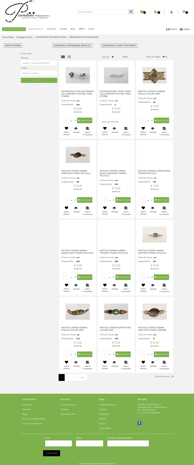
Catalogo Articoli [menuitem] (35, 29)
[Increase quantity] (75, 120)
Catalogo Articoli (24, 37)
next (83, 377)
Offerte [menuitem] (82, 29)
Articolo (24, 58)
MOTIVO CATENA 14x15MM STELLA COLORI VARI (151, 92)
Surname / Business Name (120, 438)
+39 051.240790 (148, 410)
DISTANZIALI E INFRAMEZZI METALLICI (72, 45)
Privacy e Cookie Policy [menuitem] (33, 419)
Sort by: (106, 57)
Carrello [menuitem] (103, 409)
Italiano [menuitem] (171, 29)
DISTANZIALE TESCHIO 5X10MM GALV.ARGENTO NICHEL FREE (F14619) (77, 93)
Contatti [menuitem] (63, 29)
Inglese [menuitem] (185, 29)
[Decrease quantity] (71, 120)
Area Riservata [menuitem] (68, 414)
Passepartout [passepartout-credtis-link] (108, 463)
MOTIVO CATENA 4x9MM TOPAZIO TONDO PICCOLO (114, 251)
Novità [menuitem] (91, 29)
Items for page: (153, 57)
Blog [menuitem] (73, 29)
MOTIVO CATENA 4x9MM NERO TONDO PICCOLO (154, 172)
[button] (131, 11)
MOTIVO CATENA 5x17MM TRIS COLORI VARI (115, 328)
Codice (24, 68)
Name (79, 438)
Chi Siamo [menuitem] (51, 29)
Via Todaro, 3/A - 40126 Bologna (152, 407)
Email (48, 438)
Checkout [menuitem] (104, 414)
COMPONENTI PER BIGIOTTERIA (50, 37)
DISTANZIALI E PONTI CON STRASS (119, 45)
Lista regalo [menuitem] (105, 428)
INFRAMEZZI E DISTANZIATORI (83, 37)
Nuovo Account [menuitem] (68, 404)
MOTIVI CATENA (13, 45)
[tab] (64, 57)
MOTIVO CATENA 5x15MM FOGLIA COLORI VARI (74, 328)
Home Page (7, 37)
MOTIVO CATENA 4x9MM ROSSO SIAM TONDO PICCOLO (77, 251)
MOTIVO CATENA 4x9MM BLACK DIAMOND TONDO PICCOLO (113, 173)
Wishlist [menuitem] (65, 409)
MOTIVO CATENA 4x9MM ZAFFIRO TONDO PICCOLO (152, 251)
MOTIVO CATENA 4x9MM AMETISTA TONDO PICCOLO (76, 172)
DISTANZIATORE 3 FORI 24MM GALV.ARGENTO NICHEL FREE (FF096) (115, 93)
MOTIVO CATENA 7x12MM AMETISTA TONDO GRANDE (152, 328)
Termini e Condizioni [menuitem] (32, 423)
